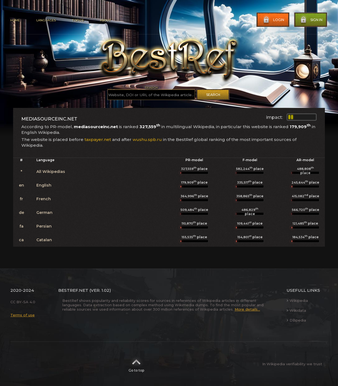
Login (273, 20)
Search (213, 95)
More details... (247, 309)
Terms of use (22, 315)
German (44, 212)
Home (15, 20)
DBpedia (296, 320)
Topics (78, 20)
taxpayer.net (98, 139)
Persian (44, 226)
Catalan (44, 239)
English (43, 185)
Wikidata (296, 310)
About (105, 20)
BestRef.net (73, 290)
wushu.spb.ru (147, 139)
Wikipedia (297, 300)
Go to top (136, 363)
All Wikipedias (50, 171)
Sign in (310, 20)
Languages (46, 20)
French (43, 198)
